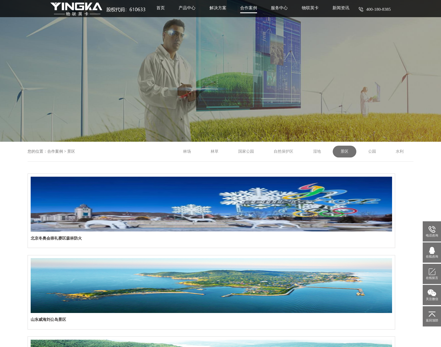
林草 (215, 151)
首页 (163, 15)
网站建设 (321, 336)
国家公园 (246, 151)
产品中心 (190, 15)
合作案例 (253, 15)
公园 (372, 151)
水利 (400, 151)
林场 (187, 151)
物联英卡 (316, 15)
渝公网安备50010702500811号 (352, 321)
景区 (71, 151)
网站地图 (181, 336)
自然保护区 (283, 151)
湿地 (317, 151)
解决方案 (222, 15)
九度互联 (340, 336)
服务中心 (285, 15)
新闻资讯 (348, 15)
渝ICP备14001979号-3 (307, 321)
